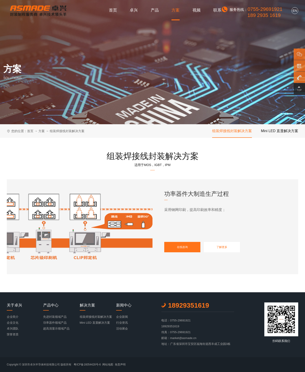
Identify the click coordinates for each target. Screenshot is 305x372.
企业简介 (13, 316)
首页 (113, 10)
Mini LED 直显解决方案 (279, 131)
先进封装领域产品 (55, 316)
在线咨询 (182, 247)
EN (295, 10)
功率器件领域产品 (55, 322)
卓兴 (134, 10)
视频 (196, 10)
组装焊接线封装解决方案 (67, 131)
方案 (175, 10)
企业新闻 (122, 316)
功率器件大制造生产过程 (196, 194)
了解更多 (221, 247)
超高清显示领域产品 (56, 328)
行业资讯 (122, 322)
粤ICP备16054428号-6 (87, 364)
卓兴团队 (13, 328)
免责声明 (120, 364)
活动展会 (122, 328)
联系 (217, 10)
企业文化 (13, 322)
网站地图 (107, 364)
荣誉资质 (13, 334)
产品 (155, 10)
